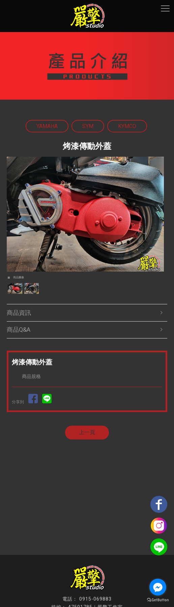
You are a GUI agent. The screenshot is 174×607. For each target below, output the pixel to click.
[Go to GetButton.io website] (158, 600)
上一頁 (87, 432)
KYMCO (127, 126)
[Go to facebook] (157, 587)
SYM (87, 126)
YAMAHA (47, 126)
